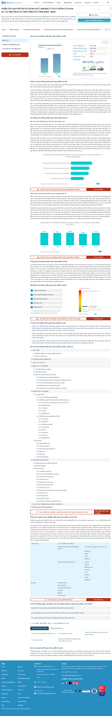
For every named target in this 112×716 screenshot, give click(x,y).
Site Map (20, 705)
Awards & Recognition (8, 682)
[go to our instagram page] (77, 683)
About (59, 2)
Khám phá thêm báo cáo (56, 628)
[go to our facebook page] (66, 683)
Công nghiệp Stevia (37, 640)
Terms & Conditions (24, 697)
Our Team (21, 670)
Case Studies (22, 686)
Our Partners (22, 674)
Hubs (19, 694)
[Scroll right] (109, 29)
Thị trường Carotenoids (65, 633)
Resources (78, 2)
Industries (88, 2)
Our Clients (5, 674)
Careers (3, 697)
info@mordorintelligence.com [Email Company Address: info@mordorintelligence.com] (45, 687)
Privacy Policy (5, 701)
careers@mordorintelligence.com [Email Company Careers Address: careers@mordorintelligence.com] (71, 675)
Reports (37, 2)
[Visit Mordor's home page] (11, 2)
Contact (96, 2)
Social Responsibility (24, 678)
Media (3, 678)
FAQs (19, 682)
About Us (4, 670)
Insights (3, 686)
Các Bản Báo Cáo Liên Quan (39, 628)
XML (2, 705)
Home (3, 667)
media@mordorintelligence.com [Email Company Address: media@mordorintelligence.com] (46, 693)
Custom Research (48, 2)
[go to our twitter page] (70, 683)
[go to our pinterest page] (73, 683)
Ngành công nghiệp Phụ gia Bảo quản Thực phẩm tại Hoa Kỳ (69, 640)
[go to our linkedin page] (62, 683)
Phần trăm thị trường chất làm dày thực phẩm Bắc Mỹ (96, 633)
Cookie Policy (22, 701)
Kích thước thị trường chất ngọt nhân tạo (43, 633)
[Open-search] (108, 2)
